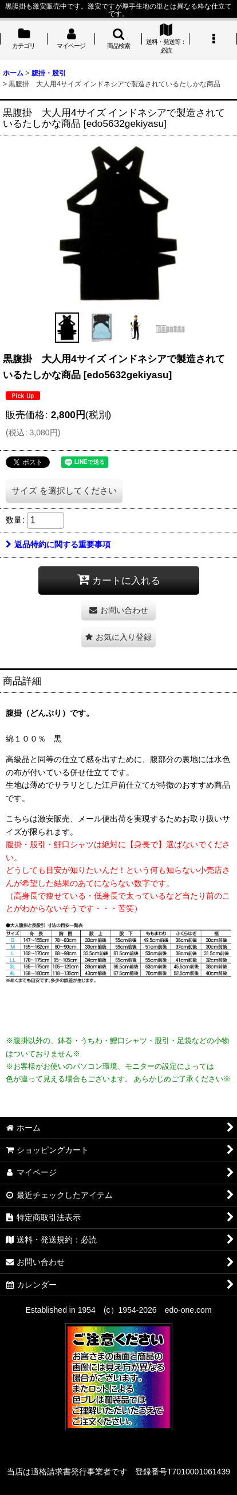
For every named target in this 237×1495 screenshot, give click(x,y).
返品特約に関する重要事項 (58, 544)
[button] (119, 40)
